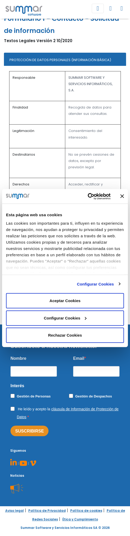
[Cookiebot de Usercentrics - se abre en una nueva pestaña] (88, 196)
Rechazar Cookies (65, 335)
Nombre (18, 358)
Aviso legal (14, 510)
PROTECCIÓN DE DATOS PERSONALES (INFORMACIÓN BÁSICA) (60, 59)
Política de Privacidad (47, 510)
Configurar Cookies (95, 284)
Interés (17, 385)
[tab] (65, 59)
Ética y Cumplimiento (80, 519)
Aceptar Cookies (65, 300)
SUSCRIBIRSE (29, 431)
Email (78, 358)
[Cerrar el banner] (122, 196)
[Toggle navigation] (98, 8)
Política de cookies (86, 510)
